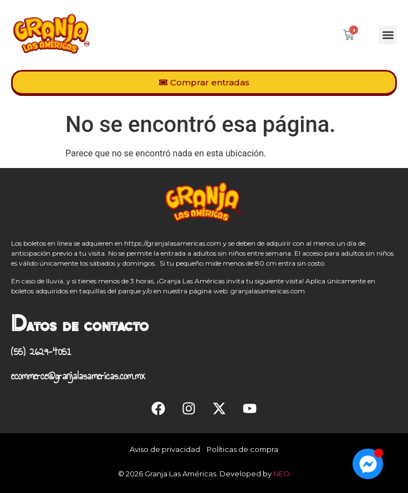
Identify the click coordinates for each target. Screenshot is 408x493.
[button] (388, 35)
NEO (281, 473)
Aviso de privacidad (165, 449)
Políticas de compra (242, 449)
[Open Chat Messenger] (368, 464)
